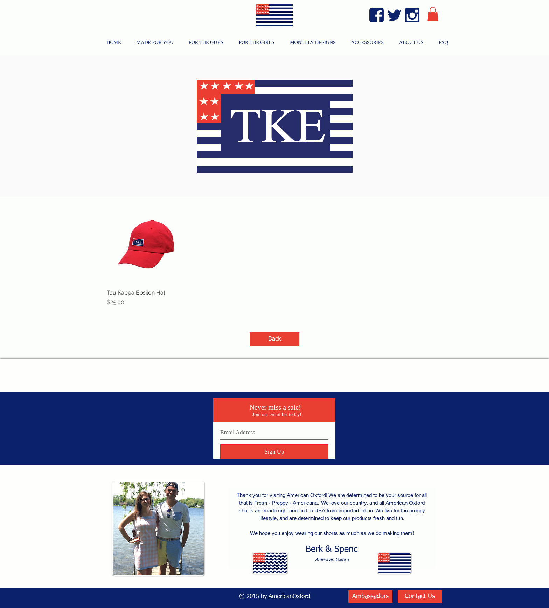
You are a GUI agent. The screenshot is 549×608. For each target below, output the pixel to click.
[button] (433, 14)
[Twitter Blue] (394, 15)
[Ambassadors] (370, 596)
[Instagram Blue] (412, 15)
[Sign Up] (274, 451)
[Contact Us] (420, 596)
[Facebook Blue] (376, 15)
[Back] (274, 339)
